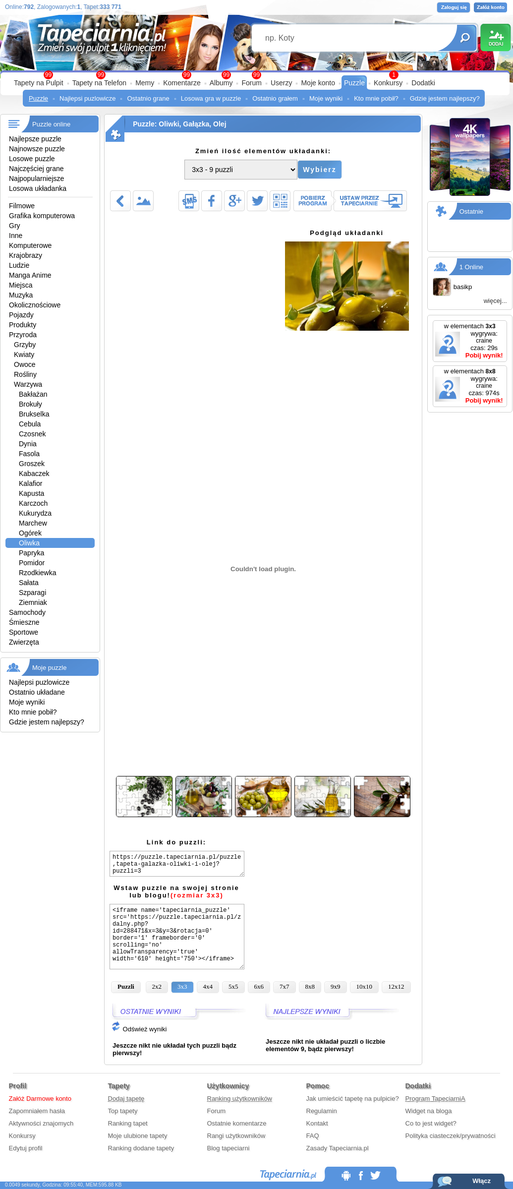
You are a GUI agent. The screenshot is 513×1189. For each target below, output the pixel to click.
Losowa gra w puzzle (211, 98)
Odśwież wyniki (139, 1029)
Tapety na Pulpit (38, 83)
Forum (251, 83)
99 (256, 74)
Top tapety (123, 1111)
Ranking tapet (128, 1123)
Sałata (29, 583)
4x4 (208, 986)
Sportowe (23, 632)
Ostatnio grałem (275, 98)
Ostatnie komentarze (237, 1123)
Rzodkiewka (37, 573)
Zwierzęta (24, 642)
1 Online (471, 267)
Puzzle (354, 83)
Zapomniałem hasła (37, 1111)
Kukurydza (35, 513)
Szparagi (32, 592)
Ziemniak (33, 602)
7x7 (284, 986)
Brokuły (30, 404)
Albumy (221, 83)
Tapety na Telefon (99, 83)
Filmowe (22, 206)
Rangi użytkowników (236, 1135)
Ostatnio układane (37, 692)
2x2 (157, 986)
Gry (14, 226)
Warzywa (28, 384)
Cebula (30, 424)
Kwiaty (24, 354)
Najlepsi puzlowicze (87, 98)
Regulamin (321, 1111)
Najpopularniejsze (36, 178)
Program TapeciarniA (435, 1098)
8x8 (310, 986)
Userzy (281, 83)
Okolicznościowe (34, 305)
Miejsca (20, 285)
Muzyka (21, 295)
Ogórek (30, 533)
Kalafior (30, 483)
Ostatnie (471, 211)
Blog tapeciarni (228, 1148)
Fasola (29, 454)
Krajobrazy (25, 255)
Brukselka (34, 414)
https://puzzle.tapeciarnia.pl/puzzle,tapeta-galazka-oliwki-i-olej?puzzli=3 (177, 864)
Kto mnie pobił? (376, 98)
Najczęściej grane (36, 169)
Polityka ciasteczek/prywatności (450, 1135)
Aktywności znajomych (41, 1123)
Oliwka (29, 543)
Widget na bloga (428, 1111)
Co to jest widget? (430, 1123)
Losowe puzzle (32, 159)
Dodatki (423, 83)
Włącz (481, 1181)
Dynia (28, 444)
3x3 (182, 986)
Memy (144, 83)
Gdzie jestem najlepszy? (445, 98)
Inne (15, 235)
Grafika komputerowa (42, 216)
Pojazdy (21, 315)
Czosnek (32, 434)
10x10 (364, 986)
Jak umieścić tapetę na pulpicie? (352, 1098)
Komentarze (181, 83)
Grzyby (25, 345)
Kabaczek (34, 473)
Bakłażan (33, 394)
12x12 (396, 986)
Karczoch (33, 503)
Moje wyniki (325, 98)
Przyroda (23, 335)
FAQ (312, 1135)
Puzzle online (51, 124)
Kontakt (317, 1123)
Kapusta (31, 493)
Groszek (32, 464)
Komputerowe (30, 245)
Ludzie (19, 265)
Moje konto (318, 83)
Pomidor (32, 563)
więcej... (495, 300)
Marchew (33, 523)
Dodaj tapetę (126, 1098)
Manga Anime (30, 275)
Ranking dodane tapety (141, 1148)
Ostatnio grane (148, 98)
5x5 (233, 986)
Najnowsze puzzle (37, 149)
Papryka (31, 553)
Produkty (22, 325)
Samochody (27, 612)
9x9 (336, 986)
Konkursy (388, 83)
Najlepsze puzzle (35, 139)
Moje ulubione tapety (138, 1135)
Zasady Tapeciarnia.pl (337, 1148)
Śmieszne (24, 622)
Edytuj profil (26, 1148)
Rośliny (25, 374)
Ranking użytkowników (240, 1098)
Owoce (25, 364)
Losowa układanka (37, 188)
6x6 (259, 986)
